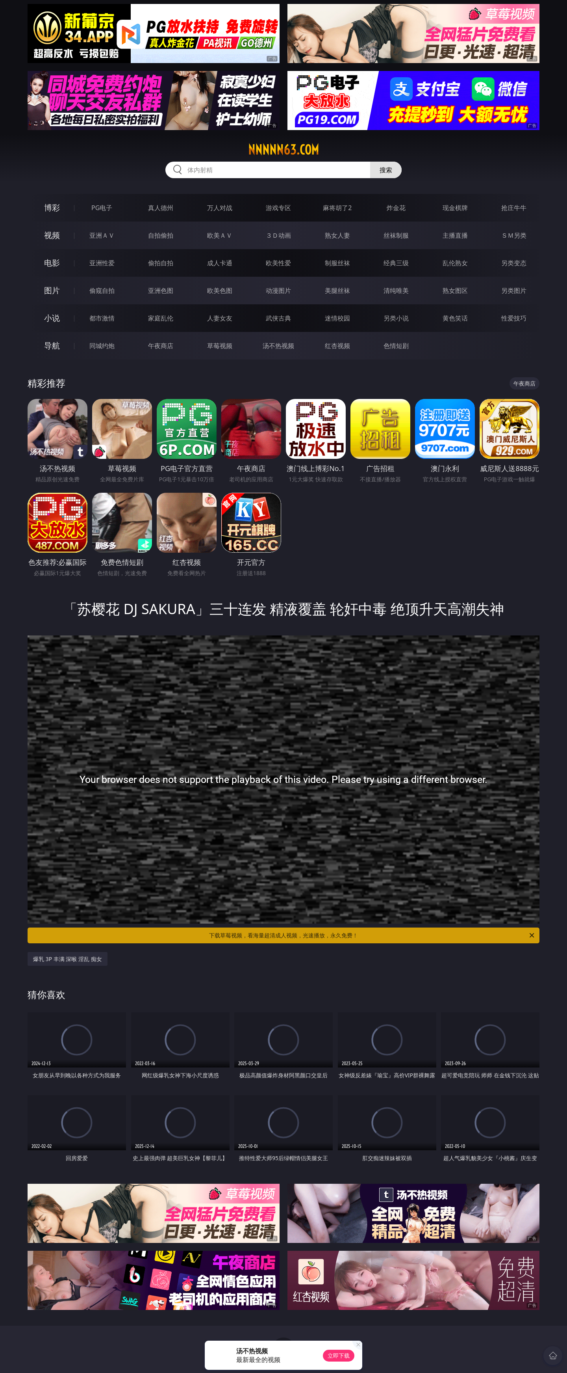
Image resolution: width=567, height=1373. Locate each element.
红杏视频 (337, 345)
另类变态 (513, 263)
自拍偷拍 (160, 235)
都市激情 (102, 318)
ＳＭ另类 (513, 235)
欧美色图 (219, 290)
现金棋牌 (455, 207)
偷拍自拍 (160, 263)
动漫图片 (278, 290)
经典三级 (396, 263)
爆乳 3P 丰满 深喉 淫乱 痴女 (67, 959)
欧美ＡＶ (219, 235)
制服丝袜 (337, 263)
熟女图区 (455, 290)
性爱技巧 (513, 318)
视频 (52, 235)
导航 (52, 345)
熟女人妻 (337, 235)
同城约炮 (102, 345)
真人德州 (160, 207)
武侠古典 (278, 318)
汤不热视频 (278, 345)
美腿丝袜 (337, 290)
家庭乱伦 (160, 318)
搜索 (386, 170)
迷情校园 (337, 318)
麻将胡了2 (337, 207)
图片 (52, 290)
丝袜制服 (396, 235)
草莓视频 (219, 345)
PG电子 (101, 207)
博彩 (52, 207)
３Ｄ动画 (278, 235)
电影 (52, 262)
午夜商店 (160, 345)
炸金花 (396, 207)
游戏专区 (278, 207)
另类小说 (396, 318)
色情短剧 (396, 345)
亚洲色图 (160, 290)
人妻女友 (219, 318)
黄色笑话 (455, 318)
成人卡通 (219, 263)
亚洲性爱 (102, 263)
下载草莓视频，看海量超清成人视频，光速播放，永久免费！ (372, 935)
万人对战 (219, 207)
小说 (52, 318)
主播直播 (455, 235)
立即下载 (339, 1355)
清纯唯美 (396, 290)
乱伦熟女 (455, 263)
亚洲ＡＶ (102, 235)
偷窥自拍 (102, 290)
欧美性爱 (278, 263)
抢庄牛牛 (513, 207)
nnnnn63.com (283, 150)
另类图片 (513, 290)
